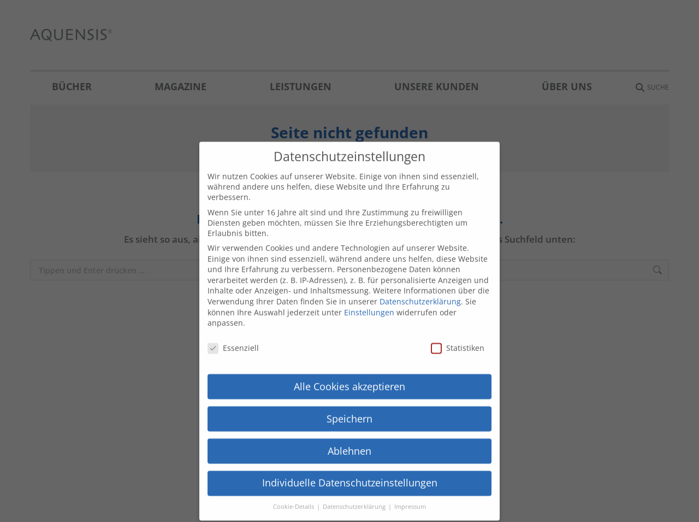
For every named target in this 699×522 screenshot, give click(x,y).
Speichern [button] (349, 408)
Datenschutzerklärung (420, 292)
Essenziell (233, 338)
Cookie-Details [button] (294, 497)
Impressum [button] (410, 497)
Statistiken (457, 338)
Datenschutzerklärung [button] (355, 497)
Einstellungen (369, 302)
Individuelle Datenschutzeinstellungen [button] (349, 473)
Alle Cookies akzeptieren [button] (349, 376)
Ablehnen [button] (349, 441)
